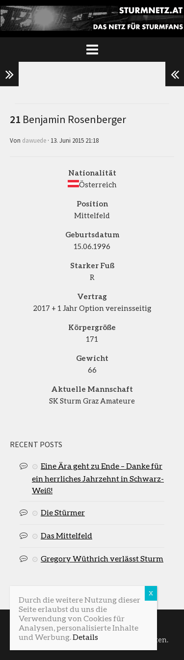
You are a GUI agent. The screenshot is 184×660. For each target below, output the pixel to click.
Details (85, 636)
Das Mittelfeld (66, 535)
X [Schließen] (151, 593)
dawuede (34, 140)
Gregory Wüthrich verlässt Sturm (102, 558)
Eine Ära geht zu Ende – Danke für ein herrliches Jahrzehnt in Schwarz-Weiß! (98, 478)
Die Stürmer (63, 512)
